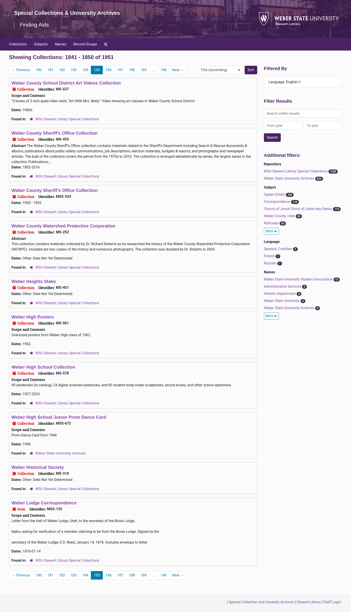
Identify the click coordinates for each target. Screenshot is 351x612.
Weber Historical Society (37, 467)
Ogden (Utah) (275, 194)
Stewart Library (309, 602)
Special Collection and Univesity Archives (261, 602)
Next (178, 70)
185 (97, 70)
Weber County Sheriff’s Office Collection (54, 190)
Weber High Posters (32, 316)
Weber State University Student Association (299, 279)
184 (85, 70)
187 (120, 70)
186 (108, 70)
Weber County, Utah (280, 216)
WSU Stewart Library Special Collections (67, 119)
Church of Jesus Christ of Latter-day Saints (298, 209)
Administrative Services (283, 286)
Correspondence (277, 202)
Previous (21, 70)
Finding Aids (34, 25)
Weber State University (282, 301)
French (270, 256)
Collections (18, 44)
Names (60, 44)
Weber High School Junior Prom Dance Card (58, 417)
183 (74, 70)
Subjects (41, 44)
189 (143, 70)
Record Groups (85, 44)
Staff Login (332, 602)
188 (132, 70)
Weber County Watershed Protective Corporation (63, 225)
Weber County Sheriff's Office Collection (54, 133)
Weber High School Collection (43, 367)
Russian (271, 263)
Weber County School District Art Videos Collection (66, 83)
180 (39, 70)
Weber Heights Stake (33, 281)
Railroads (272, 223)
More (271, 231)
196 (164, 70)
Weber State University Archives (60, 453)
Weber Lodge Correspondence (44, 502)
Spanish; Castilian (278, 249)
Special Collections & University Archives (67, 13)
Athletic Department (280, 293)
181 (50, 70)
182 (62, 70)
